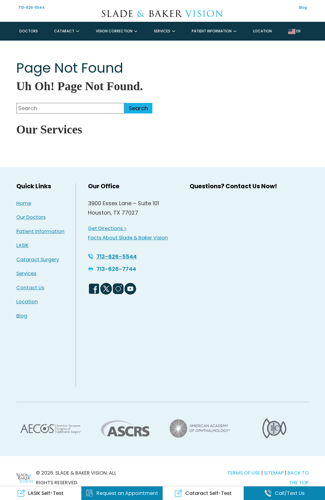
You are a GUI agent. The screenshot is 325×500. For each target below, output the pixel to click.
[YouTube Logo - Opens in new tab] (130, 289)
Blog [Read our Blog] (21, 315)
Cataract (64, 31)
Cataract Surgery (37, 259)
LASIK (22, 245)
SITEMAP (274, 472)
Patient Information (212, 31)
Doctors (28, 31)
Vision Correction (114, 31)
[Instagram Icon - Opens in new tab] (64, 9)
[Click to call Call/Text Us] (284, 493)
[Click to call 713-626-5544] (112, 257)
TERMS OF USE (243, 472)
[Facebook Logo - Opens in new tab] (94, 289)
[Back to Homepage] (24, 478)
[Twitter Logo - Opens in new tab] (106, 289)
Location (262, 31)
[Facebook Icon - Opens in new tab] (52, 9)
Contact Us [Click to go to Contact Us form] (30, 287)
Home (23, 203)
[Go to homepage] (163, 13)
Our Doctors (31, 217)
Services (162, 31)
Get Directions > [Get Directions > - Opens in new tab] (107, 228)
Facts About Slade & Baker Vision (128, 237)
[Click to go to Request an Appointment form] (122, 493)
